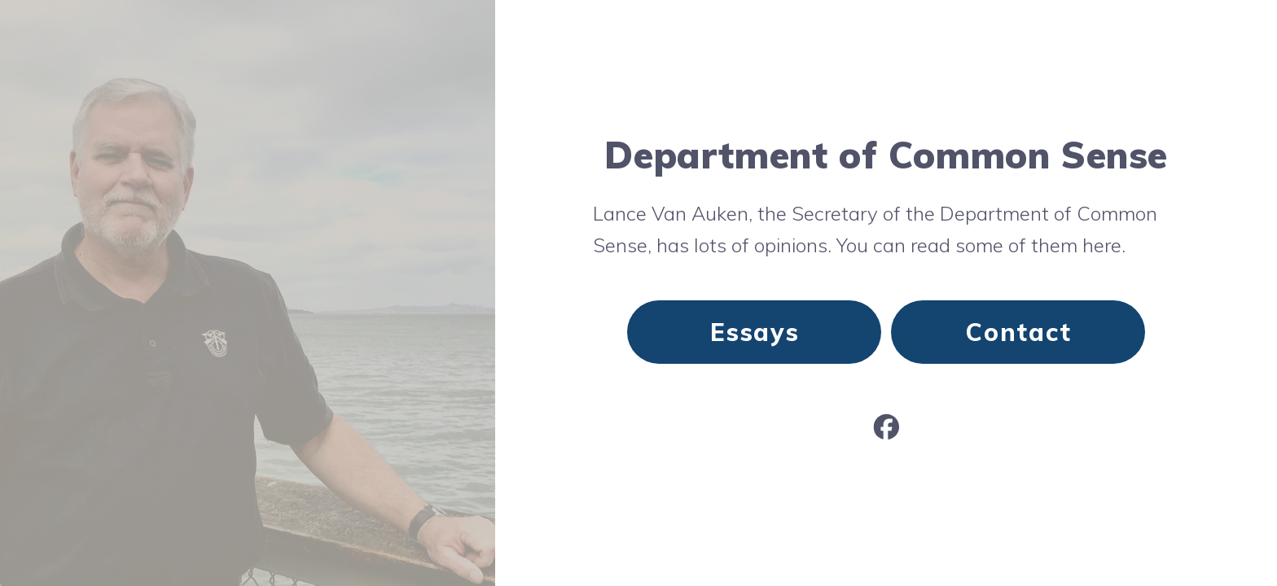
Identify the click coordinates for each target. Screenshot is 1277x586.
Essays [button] (755, 332)
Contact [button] (1019, 332)
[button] (886, 427)
